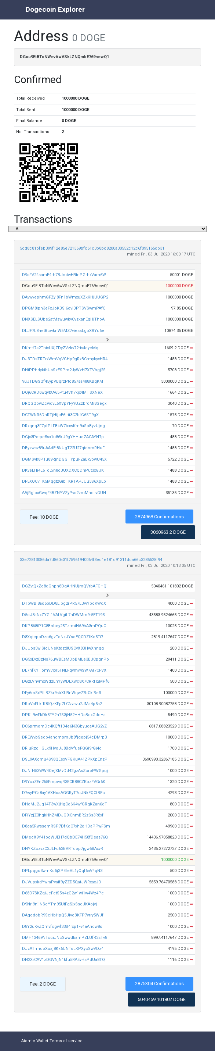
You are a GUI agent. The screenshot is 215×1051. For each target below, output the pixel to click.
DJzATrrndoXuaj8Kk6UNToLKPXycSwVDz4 (62, 948)
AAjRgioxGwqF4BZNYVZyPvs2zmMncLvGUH (64, 492)
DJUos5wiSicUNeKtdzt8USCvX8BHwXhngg (63, 648)
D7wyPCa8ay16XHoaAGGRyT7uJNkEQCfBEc (63, 792)
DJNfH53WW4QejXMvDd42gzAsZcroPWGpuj (65, 770)
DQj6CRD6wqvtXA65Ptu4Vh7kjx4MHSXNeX (62, 392)
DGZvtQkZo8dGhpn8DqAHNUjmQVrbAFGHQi (65, 586)
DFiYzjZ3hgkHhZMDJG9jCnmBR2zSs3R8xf (62, 815)
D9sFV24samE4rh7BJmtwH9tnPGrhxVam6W (64, 274)
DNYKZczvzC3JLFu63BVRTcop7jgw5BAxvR (62, 848)
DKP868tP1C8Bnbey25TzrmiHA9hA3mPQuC (64, 625)
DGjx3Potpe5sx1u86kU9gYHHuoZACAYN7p (63, 437)
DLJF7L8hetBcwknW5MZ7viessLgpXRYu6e (63, 330)
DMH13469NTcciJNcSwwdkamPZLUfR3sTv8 (64, 937)
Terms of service (66, 1041)
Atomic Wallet (34, 1041)
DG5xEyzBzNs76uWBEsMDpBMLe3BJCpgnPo (65, 659)
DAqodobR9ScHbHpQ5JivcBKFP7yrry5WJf (62, 915)
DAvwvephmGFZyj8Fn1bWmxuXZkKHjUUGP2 (65, 297)
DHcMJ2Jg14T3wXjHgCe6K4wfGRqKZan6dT (64, 804)
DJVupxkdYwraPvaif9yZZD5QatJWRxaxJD (61, 882)
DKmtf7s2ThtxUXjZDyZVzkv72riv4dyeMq (60, 348)
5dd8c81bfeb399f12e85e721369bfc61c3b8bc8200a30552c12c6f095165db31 (92, 248)
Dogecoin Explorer (55, 9)
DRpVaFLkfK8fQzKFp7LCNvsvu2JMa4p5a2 (62, 703)
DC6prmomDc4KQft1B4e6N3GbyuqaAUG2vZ (64, 726)
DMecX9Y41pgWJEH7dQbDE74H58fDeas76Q (65, 837)
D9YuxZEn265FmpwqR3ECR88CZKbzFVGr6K (63, 781)
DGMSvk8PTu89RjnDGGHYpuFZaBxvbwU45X (64, 459)
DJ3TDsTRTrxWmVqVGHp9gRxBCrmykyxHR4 (65, 359)
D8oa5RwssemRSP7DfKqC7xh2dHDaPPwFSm (66, 826)
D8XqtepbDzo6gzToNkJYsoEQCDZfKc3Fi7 (62, 636)
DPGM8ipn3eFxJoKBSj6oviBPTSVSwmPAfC (63, 308)
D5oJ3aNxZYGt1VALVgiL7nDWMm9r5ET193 (63, 614)
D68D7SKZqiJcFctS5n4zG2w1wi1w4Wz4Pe (63, 893)
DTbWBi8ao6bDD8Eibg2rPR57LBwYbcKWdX (64, 603)
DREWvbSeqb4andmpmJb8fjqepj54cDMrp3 (64, 737)
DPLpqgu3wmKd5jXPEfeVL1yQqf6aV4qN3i (62, 870)
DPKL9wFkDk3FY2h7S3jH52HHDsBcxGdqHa (64, 714)
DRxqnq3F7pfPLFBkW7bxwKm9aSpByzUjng (63, 425)
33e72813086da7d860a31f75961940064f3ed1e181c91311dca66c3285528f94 (91, 559)
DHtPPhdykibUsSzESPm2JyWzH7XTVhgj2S (64, 370)
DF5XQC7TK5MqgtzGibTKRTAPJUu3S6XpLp (64, 481)
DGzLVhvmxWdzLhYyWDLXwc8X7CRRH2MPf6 (65, 681)
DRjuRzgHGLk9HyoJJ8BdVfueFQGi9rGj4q (62, 748)
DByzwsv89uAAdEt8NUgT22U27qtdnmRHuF (63, 448)
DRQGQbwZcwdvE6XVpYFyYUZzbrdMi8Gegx (64, 403)
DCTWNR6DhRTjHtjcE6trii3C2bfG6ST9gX (60, 414)
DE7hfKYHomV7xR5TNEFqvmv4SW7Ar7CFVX (64, 670)
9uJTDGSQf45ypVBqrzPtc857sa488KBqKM (62, 381)
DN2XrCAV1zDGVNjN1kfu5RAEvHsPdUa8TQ (63, 959)
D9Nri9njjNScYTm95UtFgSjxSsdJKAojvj (59, 904)
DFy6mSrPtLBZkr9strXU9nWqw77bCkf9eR (61, 692)
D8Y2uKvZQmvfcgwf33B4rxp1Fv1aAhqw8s (62, 926)
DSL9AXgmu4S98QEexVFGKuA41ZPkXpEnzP (65, 759)
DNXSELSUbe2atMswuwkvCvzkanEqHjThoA (63, 319)
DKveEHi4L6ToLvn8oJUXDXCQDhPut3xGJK (63, 470)
